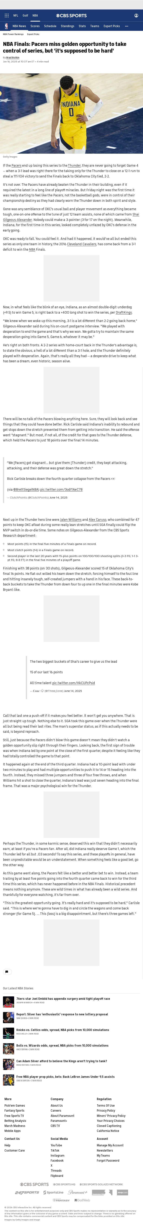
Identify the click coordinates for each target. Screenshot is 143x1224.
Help (7, 1145)
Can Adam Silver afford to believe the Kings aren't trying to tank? (61, 1061)
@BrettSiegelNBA (25, 490)
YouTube (56, 1145)
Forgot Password (108, 1161)
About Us (57, 1106)
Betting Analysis (15, 1121)
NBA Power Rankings (13, 34)
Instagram (57, 1155)
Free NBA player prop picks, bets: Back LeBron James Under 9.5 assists (65, 1077)
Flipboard (57, 1176)
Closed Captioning (109, 1126)
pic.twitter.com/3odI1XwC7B (61, 490)
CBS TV (55, 1126)
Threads (56, 1171)
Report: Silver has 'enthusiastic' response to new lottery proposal (62, 1014)
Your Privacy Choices (111, 1121)
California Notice (108, 1131)
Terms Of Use (106, 1106)
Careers (56, 1111)
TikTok (55, 1150)
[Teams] (94, 26)
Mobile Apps (12, 1131)
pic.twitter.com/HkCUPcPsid (73, 683)
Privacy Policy (106, 1111)
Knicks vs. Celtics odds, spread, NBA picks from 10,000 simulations (62, 1030)
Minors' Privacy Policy (111, 1116)
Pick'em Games (14, 1106)
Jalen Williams (71, 520)
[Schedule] (50, 26)
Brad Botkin (12, 57)
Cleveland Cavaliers (81, 244)
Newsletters (105, 1150)
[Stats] (82, 26)
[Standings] (68, 26)
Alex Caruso (97, 520)
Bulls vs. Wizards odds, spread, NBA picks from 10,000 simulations (62, 1045)
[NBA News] (19, 26)
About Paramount (62, 1116)
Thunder (74, 165)
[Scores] (35, 26)
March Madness (14, 1126)
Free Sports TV (14, 1116)
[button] (126, 26)
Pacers (16, 165)
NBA (32, 249)
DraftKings (124, 312)
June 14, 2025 (58, 497)
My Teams (103, 1155)
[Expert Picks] (111, 26)
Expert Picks (33, 34)
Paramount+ (59, 1121)
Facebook (57, 1161)
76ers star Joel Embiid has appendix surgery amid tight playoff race (63, 999)
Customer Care (14, 1150)
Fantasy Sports (14, 1111)
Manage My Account (110, 1145)
